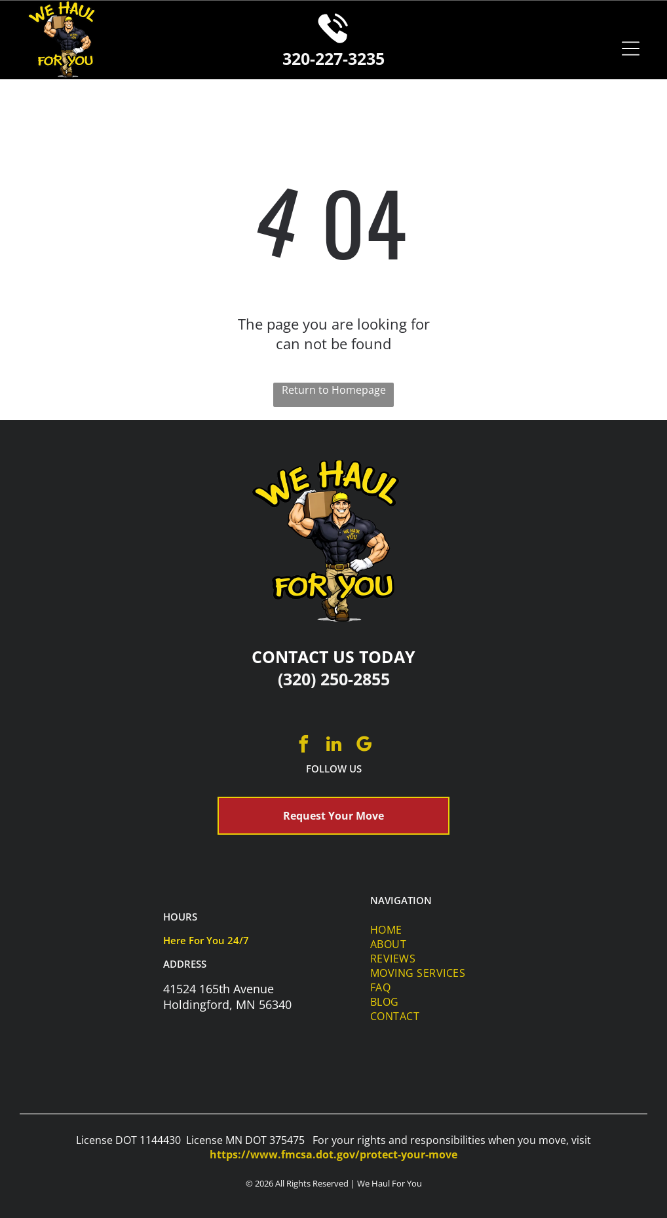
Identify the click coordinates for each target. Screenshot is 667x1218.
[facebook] (303, 746)
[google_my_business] (363, 746)
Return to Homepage (334, 390)
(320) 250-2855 (334, 679)
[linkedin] (333, 746)
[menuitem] (446, 930)
